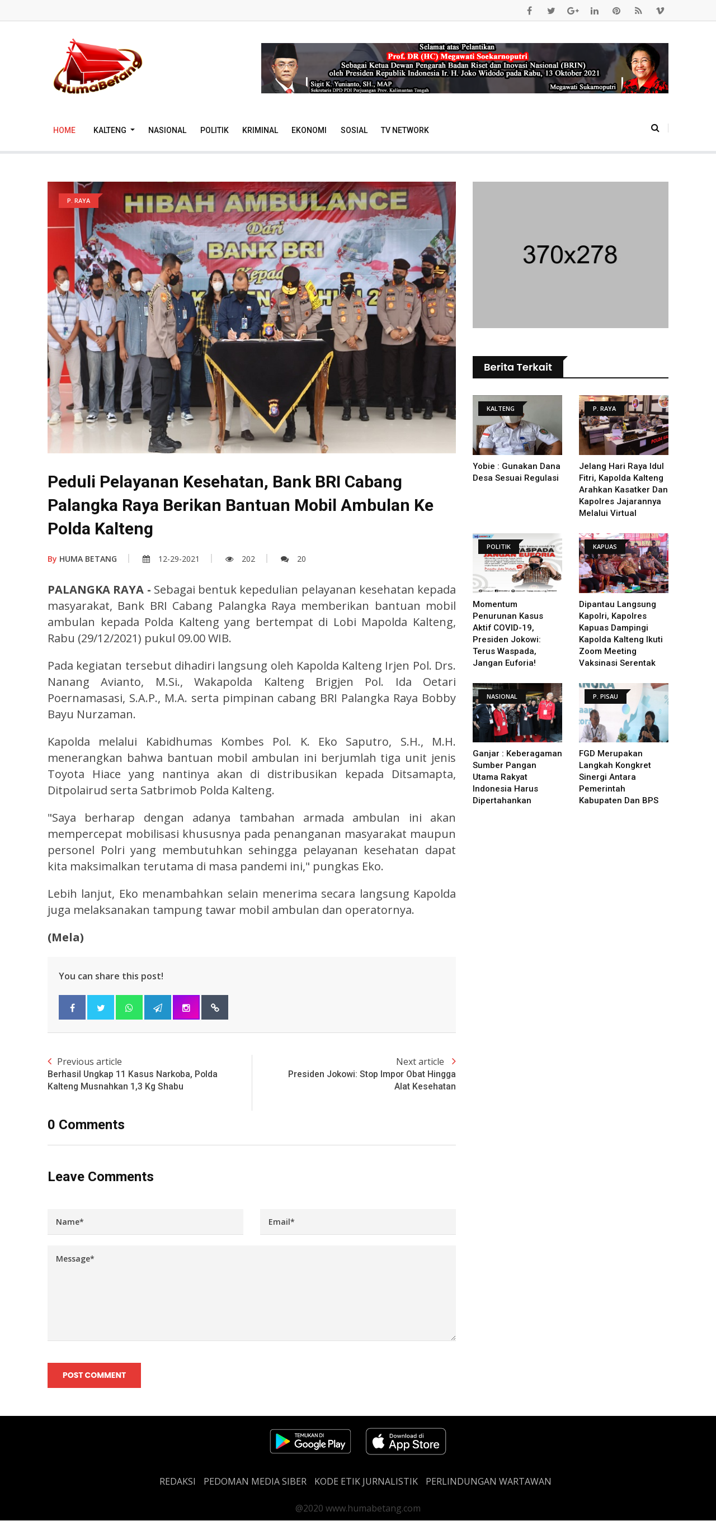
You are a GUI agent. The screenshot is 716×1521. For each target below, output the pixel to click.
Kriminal (260, 130)
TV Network (405, 130)
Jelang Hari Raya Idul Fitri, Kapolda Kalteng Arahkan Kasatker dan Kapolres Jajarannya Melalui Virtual (623, 489)
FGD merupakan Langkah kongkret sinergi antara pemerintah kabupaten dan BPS (618, 776)
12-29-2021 (171, 558)
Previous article (150, 1074)
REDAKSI (177, 1482)
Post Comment (94, 1375)
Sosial (354, 130)
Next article (354, 1074)
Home (64, 130)
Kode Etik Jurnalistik (366, 1482)
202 (240, 558)
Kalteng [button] (110, 130)
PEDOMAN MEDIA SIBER (255, 1482)
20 (293, 558)
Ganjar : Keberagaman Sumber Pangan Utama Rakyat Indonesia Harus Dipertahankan (517, 776)
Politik (214, 130)
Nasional (167, 130)
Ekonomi (309, 130)
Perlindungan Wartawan (489, 1482)
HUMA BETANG (82, 558)
